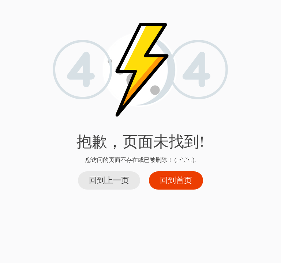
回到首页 (176, 180)
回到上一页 (109, 180)
